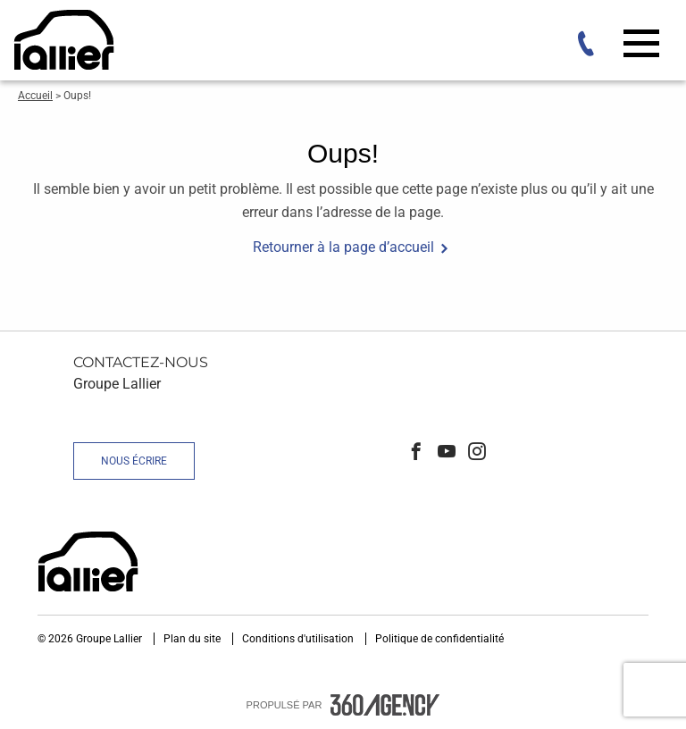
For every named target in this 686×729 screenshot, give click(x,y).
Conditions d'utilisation (299, 639)
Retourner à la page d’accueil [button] (343, 247)
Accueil (35, 95)
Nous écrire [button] (134, 461)
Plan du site (193, 639)
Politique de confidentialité (439, 639)
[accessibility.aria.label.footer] (384, 705)
